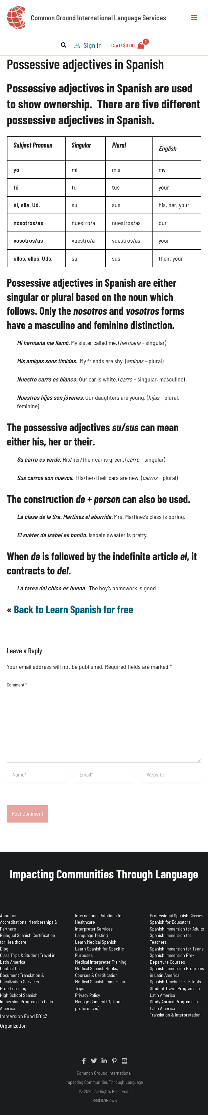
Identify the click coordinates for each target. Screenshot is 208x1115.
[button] (64, 45)
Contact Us (10, 968)
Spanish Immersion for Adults (177, 929)
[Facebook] (84, 1061)
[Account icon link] (88, 45)
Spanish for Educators (170, 922)
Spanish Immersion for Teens (177, 949)
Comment (17, 684)
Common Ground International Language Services (98, 18)
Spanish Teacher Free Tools (175, 981)
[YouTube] (124, 1061)
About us (8, 915)
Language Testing (91, 935)
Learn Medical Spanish (95, 942)
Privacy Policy (87, 995)
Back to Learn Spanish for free (73, 609)
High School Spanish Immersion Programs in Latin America (26, 1001)
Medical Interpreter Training (100, 962)
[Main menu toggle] (194, 17)
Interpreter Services (94, 929)
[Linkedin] (104, 1061)
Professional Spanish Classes (176, 915)
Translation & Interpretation (175, 1015)
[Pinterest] (114, 1061)
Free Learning (13, 988)
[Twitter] (94, 1061)
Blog (4, 949)
